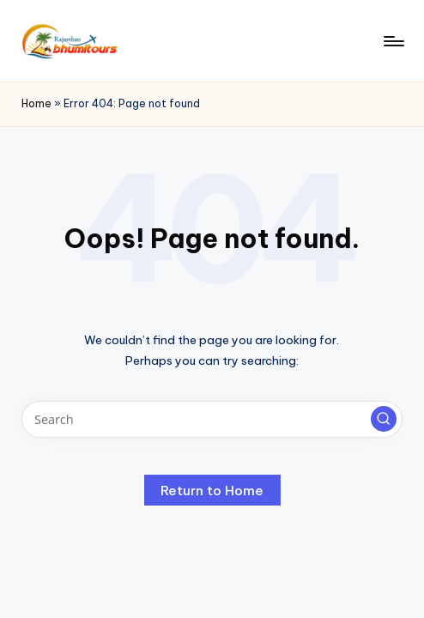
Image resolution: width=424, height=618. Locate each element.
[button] (384, 419)
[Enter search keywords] (211, 419)
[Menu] (393, 41)
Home (36, 103)
